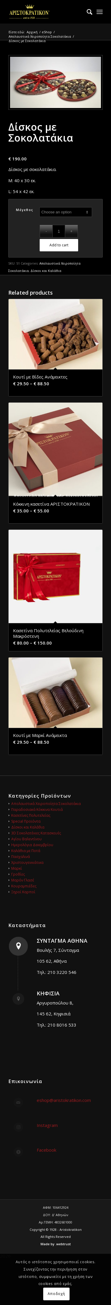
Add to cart (58, 245)
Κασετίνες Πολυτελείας (30, 815)
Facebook (46, 1150)
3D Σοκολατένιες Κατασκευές (36, 833)
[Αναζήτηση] (86, 12)
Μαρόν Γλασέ (22, 880)
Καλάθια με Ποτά (25, 850)
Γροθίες (18, 874)
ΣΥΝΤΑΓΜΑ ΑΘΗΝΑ (62, 940)
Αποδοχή (56, 1293)
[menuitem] (86, 12)
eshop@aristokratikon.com (64, 1100)
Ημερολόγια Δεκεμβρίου (32, 844)
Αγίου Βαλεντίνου (26, 838)
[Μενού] (99, 12)
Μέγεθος (24, 209)
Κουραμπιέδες (23, 886)
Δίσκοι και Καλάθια (45, 270)
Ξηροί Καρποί (23, 891)
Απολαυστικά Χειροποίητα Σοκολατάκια (46, 803)
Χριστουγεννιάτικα (27, 862)
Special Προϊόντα (26, 821)
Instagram (47, 1125)
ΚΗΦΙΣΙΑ (48, 993)
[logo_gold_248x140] (46, 12)
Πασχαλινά (20, 856)
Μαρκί (16, 868)
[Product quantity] (58, 231)
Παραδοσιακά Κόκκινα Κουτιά (37, 809)
